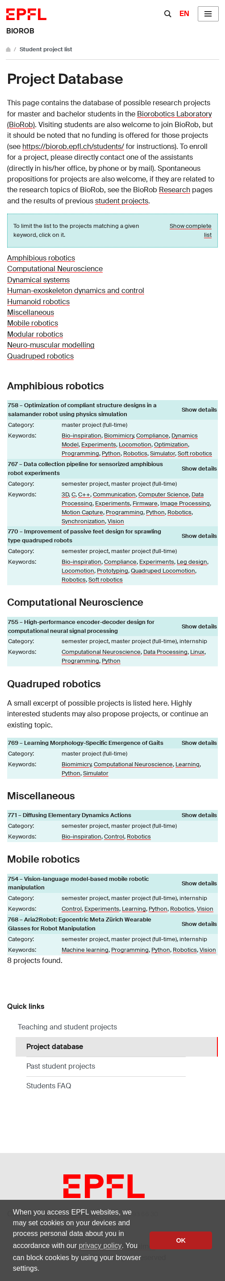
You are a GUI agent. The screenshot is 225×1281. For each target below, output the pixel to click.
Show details (199, 409)
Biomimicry (118, 435)
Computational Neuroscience (55, 268)
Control (114, 836)
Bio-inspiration (81, 435)
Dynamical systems (38, 280)
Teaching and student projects (67, 1027)
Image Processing (185, 503)
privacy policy (100, 1245)
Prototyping (112, 570)
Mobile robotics (32, 323)
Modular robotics (35, 334)
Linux (197, 652)
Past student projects (60, 1066)
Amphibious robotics (41, 258)
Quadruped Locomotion (163, 570)
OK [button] (181, 1240)
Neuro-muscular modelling (51, 345)
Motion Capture (82, 512)
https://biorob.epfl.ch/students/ (73, 146)
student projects (121, 201)
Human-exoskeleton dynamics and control (75, 290)
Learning (187, 764)
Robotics (135, 453)
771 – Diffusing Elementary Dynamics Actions (69, 815)
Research (174, 189)
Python (111, 453)
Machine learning (85, 950)
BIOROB (20, 31)
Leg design (192, 562)
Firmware (145, 503)
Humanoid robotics (38, 301)
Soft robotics (195, 453)
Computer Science (163, 494)
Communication (114, 494)
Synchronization (83, 521)
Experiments (98, 444)
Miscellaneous (30, 312)
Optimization (171, 444)
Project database (77, 1046)
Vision (116, 521)
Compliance (152, 435)
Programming (80, 453)
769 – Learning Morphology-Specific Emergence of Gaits (85, 743)
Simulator (162, 453)
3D (65, 494)
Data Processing (165, 652)
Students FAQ (48, 1086)
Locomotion (135, 444)
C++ (84, 494)
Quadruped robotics (40, 356)
